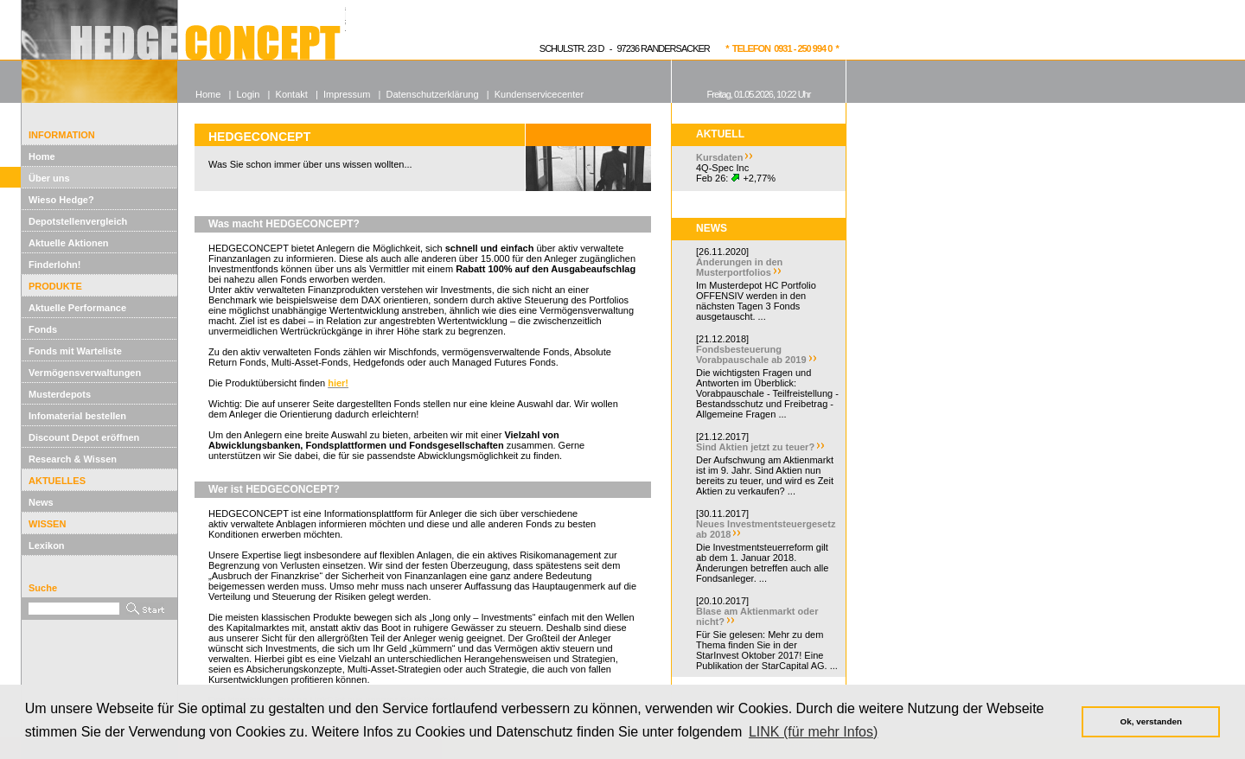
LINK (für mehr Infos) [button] (813, 731)
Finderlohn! (55, 264)
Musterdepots (60, 394)
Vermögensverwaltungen (85, 372)
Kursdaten (719, 157)
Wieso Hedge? (61, 200)
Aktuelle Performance (77, 308)
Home (42, 156)
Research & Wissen (73, 459)
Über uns (49, 178)
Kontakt (292, 94)
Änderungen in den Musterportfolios (739, 267)
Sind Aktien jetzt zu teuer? (755, 447)
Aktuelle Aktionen (69, 243)
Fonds (43, 329)
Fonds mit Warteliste (75, 351)
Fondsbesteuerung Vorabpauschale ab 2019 (751, 354)
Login (247, 94)
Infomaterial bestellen (77, 416)
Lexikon (47, 545)
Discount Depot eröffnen (84, 437)
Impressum (346, 94)
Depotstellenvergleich (78, 221)
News (41, 502)
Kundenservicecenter (539, 94)
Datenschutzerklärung (432, 94)
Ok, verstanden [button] (1151, 721)
